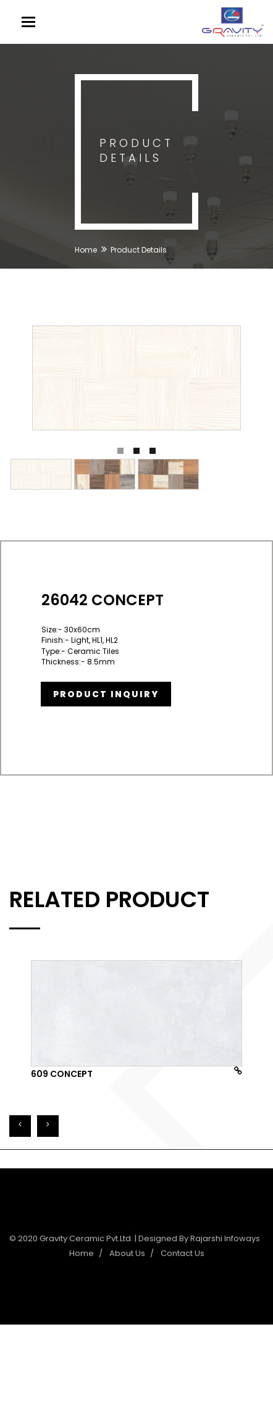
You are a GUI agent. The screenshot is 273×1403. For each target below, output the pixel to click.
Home (86, 250)
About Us (127, 1253)
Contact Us (182, 1253)
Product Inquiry (106, 694)
